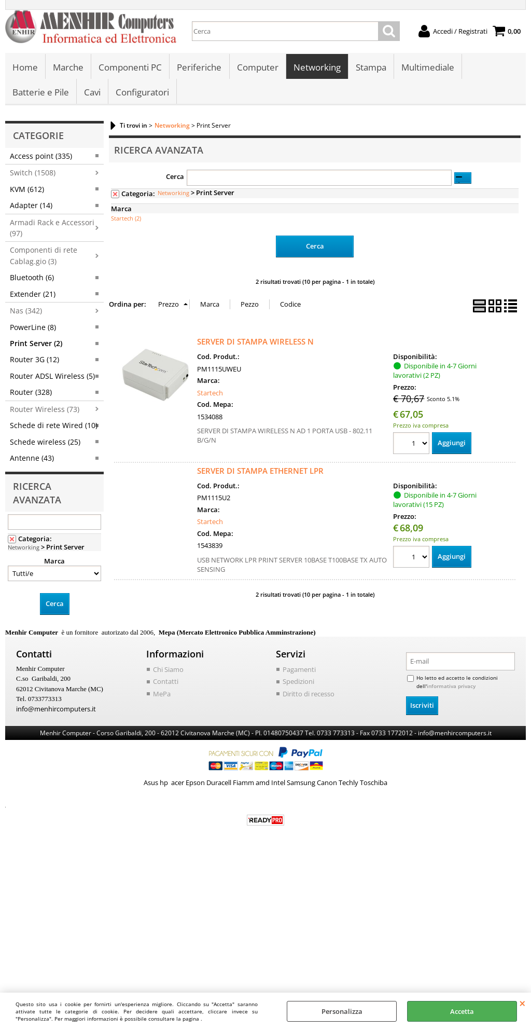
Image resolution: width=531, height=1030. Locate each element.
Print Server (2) (36, 345)
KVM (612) (27, 191)
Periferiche (199, 68)
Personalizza (342, 1011)
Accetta (462, 1011)
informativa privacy (451, 688)
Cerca (175, 178)
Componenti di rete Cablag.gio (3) (43, 257)
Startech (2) (126, 220)
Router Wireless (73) (44, 411)
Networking (316, 68)
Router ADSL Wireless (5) (52, 378)
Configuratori (142, 94)
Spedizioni (298, 683)
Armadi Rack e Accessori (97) (52, 229)
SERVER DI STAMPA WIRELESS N (255, 343)
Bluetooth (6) (32, 279)
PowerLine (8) (33, 329)
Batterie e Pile (40, 94)
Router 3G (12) (34, 361)
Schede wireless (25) (45, 444)
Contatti (165, 683)
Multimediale (427, 68)
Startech (210, 395)
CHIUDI (522, 1003)
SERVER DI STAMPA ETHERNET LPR (260, 473)
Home (25, 68)
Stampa (370, 68)
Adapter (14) (31, 207)
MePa (162, 696)
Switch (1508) (32, 175)
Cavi (92, 94)
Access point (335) (41, 158)
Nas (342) (26, 313)
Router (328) (31, 394)
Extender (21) (32, 296)
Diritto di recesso (308, 696)
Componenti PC (130, 68)
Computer (257, 68)
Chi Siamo (168, 671)
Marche (68, 68)
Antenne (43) (32, 460)
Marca (54, 563)
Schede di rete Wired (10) (53, 427)
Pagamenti (299, 671)
